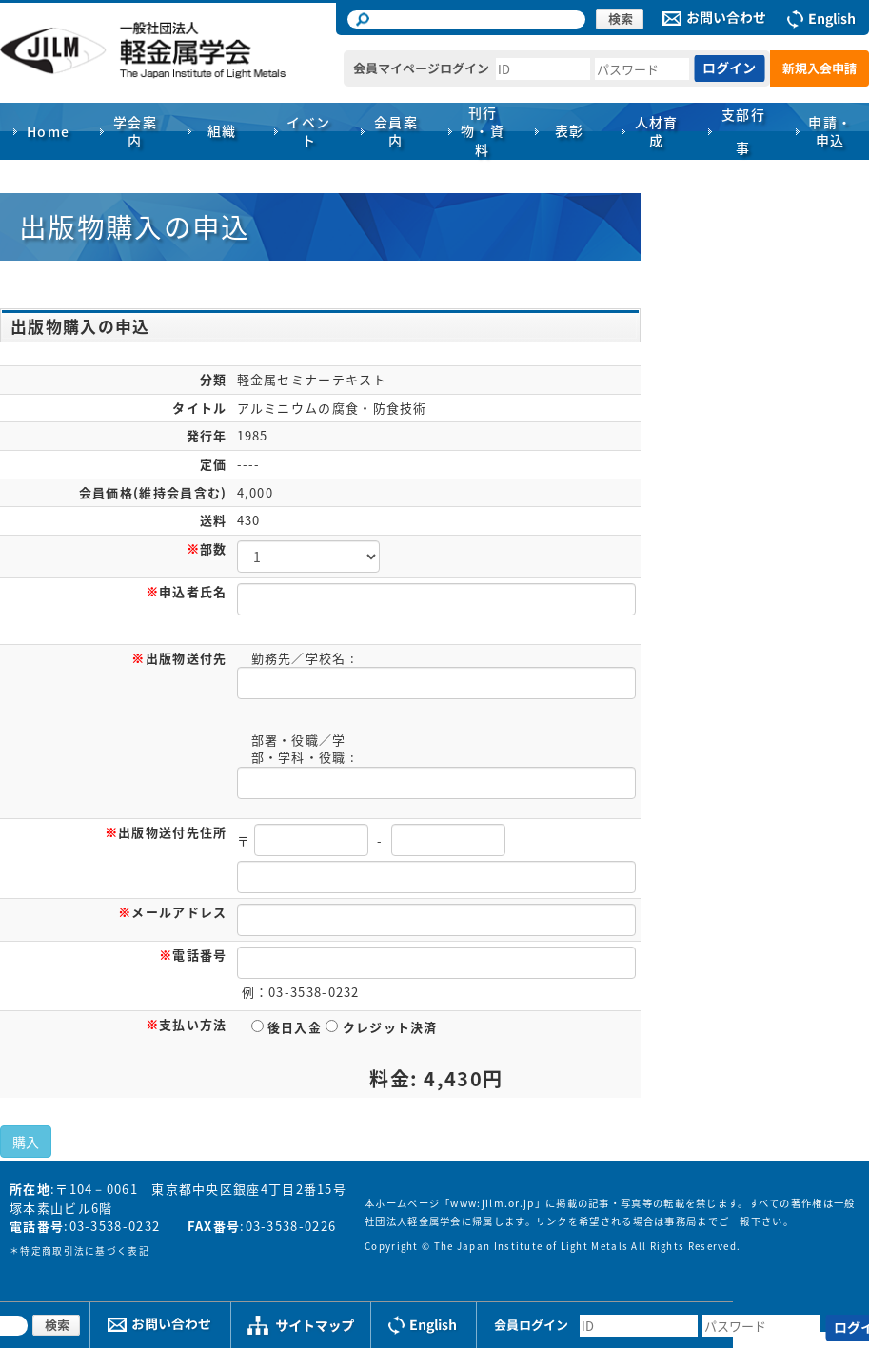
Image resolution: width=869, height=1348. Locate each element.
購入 (25, 1141)
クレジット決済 (381, 1027)
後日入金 (287, 1027)
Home (48, 131)
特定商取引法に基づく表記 (84, 1251)
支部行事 (743, 131)
